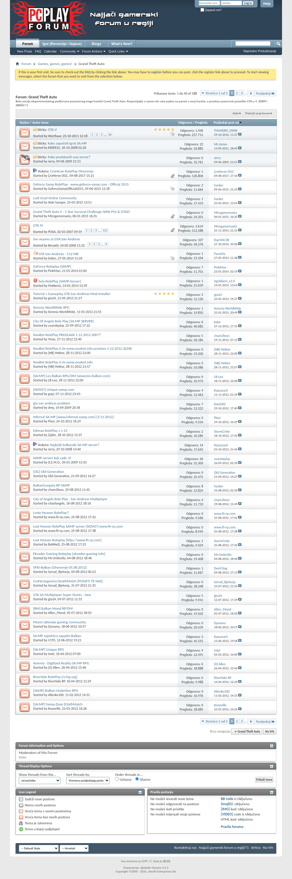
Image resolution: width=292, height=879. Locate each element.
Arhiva (256, 847)
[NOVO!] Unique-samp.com (53, 389)
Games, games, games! (55, 64)
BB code (227, 799)
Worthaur (54, 136)
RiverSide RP (56, 681)
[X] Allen (54, 668)
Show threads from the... (37, 774)
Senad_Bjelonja (59, 572)
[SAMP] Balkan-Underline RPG (55, 690)
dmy (51, 408)
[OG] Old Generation (48, 471)
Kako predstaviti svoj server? (69, 157)
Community (68, 51)
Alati (235, 113)
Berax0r (53, 245)
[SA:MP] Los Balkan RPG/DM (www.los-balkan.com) (71, 376)
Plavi (51, 421)
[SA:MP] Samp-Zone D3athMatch (58, 704)
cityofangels (56, 503)
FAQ (38, 51)
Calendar (50, 51)
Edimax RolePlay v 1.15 (50, 430)
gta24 (52, 298)
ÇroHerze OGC (58, 176)
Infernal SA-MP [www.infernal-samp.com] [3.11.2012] (73, 417)
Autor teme (40, 123)
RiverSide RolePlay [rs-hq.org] (55, 677)
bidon (52, 258)
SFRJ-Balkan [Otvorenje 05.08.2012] (60, 567)
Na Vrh (269, 731)
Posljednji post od (228, 123)
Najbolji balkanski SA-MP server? (74, 445)
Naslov (24, 123)
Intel (51, 654)
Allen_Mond (56, 613)
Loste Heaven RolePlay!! (51, 512)
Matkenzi (54, 286)
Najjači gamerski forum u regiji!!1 (224, 847)
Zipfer (52, 435)
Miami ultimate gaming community (59, 622)
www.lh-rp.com (59, 517)
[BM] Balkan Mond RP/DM (53, 608)
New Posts (24, 51)
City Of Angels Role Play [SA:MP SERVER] (63, 321)
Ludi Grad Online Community (55, 198)
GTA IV (38, 225)
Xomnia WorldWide (61, 312)
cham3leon (56, 490)
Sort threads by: (78, 774)
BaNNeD (54, 544)
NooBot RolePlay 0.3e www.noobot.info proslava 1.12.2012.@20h (82, 348)
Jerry (51, 161)
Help (267, 4)
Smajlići (226, 804)
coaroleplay (56, 325)
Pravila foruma (232, 827)
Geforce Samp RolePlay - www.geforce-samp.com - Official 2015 (81, 184)
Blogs (96, 44)
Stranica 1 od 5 (217, 93)
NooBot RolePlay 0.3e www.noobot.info (63, 362)
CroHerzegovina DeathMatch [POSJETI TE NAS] (68, 581)
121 (105, 230)
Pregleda (201, 123)
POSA (52, 232)
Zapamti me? (211, 10)
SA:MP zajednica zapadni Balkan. (57, 636)
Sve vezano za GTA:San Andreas (56, 239)
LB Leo (52, 380)
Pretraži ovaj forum (257, 113)
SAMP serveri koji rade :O (52, 458)
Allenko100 (56, 695)
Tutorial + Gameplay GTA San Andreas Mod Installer (71, 294)
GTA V (52, 129)
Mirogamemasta (59, 216)
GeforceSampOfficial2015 (66, 189)
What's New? (121, 44)
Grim (22, 757)
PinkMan (54, 271)
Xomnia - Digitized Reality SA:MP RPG (61, 663)
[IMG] (225, 809)
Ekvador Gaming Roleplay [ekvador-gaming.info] (69, 554)
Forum (27, 44)
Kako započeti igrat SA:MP (67, 143)
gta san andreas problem (51, 403)
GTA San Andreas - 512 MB (58, 254)
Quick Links (116, 51)
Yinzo (51, 339)
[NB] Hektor (56, 353)
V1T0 (51, 640)
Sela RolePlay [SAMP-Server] (59, 281)
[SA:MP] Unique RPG (48, 649)
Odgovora (185, 123)
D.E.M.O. (54, 462)
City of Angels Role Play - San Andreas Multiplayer (70, 499)
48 (109, 135)
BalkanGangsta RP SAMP (51, 485)
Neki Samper (57, 202)
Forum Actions (92, 51)
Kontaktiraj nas (185, 847)
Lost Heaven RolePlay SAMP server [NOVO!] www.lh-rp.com (78, 526)
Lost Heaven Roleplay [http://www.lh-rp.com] (67, 540)
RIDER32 (54, 148)
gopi (51, 394)
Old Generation (58, 476)
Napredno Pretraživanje (259, 51)
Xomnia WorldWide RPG (51, 307)
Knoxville (54, 709)
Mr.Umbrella (57, 558)
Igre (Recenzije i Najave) (62, 44)
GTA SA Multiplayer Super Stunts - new (62, 595)
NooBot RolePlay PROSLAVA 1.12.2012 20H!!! (67, 335)
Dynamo (54, 626)
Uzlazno (123, 779)
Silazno (142, 779)
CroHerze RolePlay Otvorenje (72, 171)
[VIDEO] (227, 814)
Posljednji (265, 93)
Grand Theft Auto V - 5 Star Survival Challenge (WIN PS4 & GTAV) (81, 211)
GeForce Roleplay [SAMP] (52, 266)
